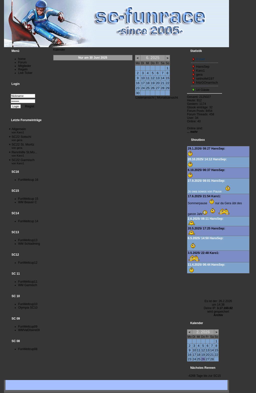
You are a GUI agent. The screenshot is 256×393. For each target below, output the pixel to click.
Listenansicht (145, 97)
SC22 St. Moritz (23, 146)
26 (152, 88)
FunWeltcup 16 (28, 180)
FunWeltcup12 (28, 262)
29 (167, 88)
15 (167, 78)
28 (162, 88)
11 (148, 78)
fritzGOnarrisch (207, 82)
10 (142, 78)
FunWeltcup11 (28, 281)
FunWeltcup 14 (28, 221)
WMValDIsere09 (29, 330)
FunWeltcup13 (28, 240)
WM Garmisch (27, 285)
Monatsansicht (167, 97)
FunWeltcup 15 (28, 198)
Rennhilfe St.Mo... (24, 153)
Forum (22, 62)
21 (162, 83)
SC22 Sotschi (21, 138)
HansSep (202, 66)
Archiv (218, 315)
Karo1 (200, 70)
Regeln (23, 69)
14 (162, 78)
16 (138, 83)
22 (167, 83)
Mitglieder (24, 66)
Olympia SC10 (28, 307)
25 (148, 88)
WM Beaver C (27, 202)
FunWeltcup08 (28, 349)
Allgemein (19, 130)
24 (142, 88)
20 (157, 83)
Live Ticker (25, 73)
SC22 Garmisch (23, 161)
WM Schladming (29, 243)
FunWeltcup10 (28, 304)
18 (148, 83)
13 (157, 78)
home (22, 59)
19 (152, 83)
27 (157, 88)
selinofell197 (205, 78)
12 (152, 78)
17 (142, 83)
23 (138, 88)
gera (199, 74)
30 (138, 93)
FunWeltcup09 (28, 326)
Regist (29, 106)
